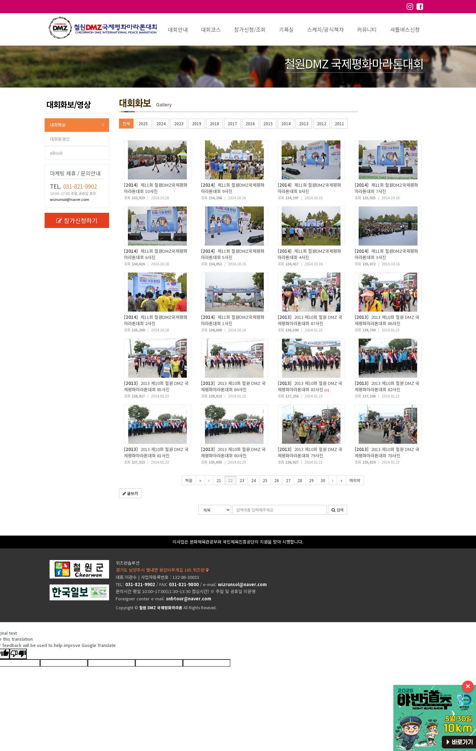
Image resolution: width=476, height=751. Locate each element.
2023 (178, 123)
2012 (321, 123)
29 (311, 480)
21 (219, 480)
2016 (250, 123)
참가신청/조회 (250, 29)
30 (323, 480)
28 (300, 480)
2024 (161, 123)
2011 (339, 123)
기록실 (286, 29)
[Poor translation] (18, 654)
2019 (196, 123)
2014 (286, 123)
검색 (337, 509)
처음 (188, 480)
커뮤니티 (367, 29)
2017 (232, 123)
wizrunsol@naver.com (69, 199)
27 (288, 480)
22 (230, 480)
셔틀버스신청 (405, 29)
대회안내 (178, 29)
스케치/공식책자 (325, 29)
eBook (56, 153)
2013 (303, 123)
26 (276, 480)
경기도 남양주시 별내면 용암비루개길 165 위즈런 (162, 570)
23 (242, 480)
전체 (126, 123)
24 (253, 480)
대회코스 (211, 29)
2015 (268, 123)
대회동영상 (60, 139)
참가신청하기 (77, 220)
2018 (214, 123)
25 (265, 480)
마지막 (354, 480)
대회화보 (58, 125)
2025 (143, 123)
